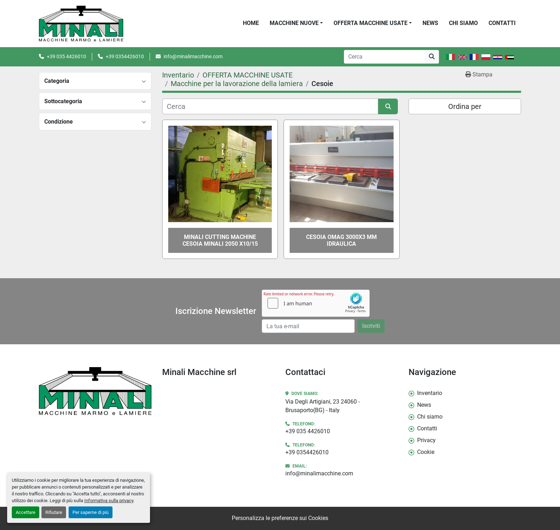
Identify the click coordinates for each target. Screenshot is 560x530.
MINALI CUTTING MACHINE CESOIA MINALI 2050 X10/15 (220, 240)
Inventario (429, 393)
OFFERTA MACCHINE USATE (371, 23)
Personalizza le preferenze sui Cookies (280, 518)
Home (251, 23)
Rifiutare (53, 512)
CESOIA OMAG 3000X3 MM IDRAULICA (341, 240)
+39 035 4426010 (66, 56)
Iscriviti (371, 325)
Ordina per (464, 106)
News (430, 23)
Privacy (426, 440)
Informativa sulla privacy (108, 500)
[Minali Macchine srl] (95, 391)
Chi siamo (463, 23)
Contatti (502, 23)
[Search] (384, 57)
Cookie (425, 452)
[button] (296, 23)
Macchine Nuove (294, 23)
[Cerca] (270, 106)
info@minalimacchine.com (193, 56)
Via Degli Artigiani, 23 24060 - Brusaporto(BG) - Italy (322, 406)
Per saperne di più (90, 512)
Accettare (25, 512)
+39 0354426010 (125, 56)
